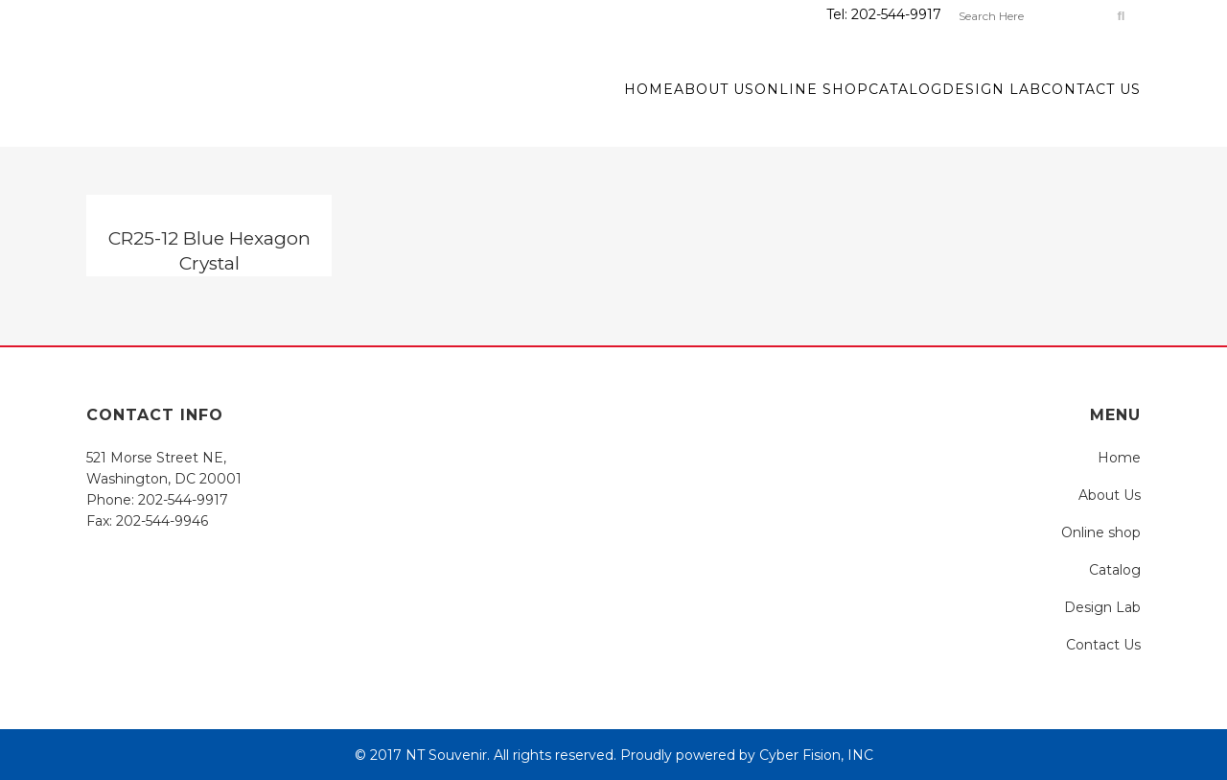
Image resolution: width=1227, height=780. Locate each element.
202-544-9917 (896, 14)
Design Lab (1102, 607)
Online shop (1101, 532)
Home (1119, 457)
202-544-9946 (162, 521)
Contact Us (1103, 644)
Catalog (1115, 570)
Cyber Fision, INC (816, 755)
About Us (1109, 495)
